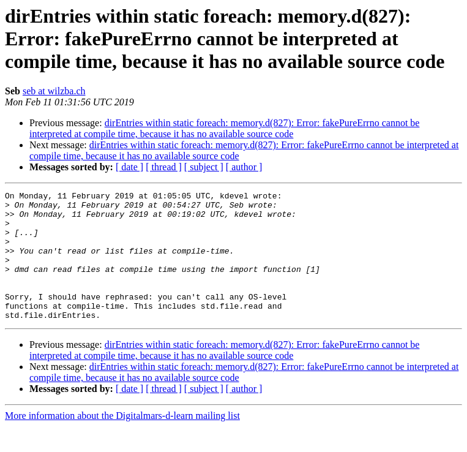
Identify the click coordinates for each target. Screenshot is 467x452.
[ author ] (244, 167)
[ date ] (129, 167)
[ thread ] (164, 167)
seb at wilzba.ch (54, 91)
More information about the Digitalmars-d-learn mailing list (122, 441)
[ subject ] (203, 167)
